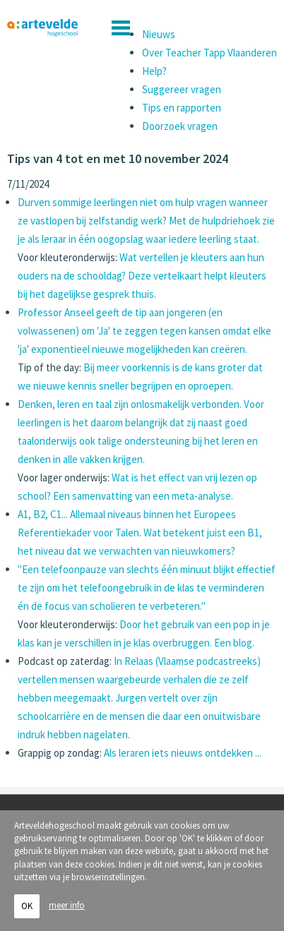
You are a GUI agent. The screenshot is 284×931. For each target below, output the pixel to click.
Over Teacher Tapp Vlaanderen (209, 52)
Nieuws (158, 34)
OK (26, 906)
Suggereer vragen (181, 89)
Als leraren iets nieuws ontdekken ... (182, 752)
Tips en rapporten (181, 107)
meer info (67, 905)
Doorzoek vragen (180, 126)
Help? (154, 71)
